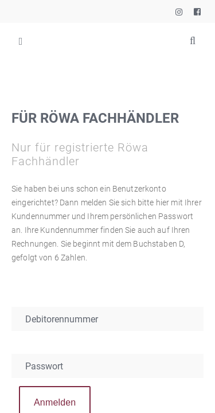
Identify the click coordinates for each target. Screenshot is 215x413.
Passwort (44, 366)
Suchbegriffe (192, 40)
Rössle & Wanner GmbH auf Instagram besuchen (178, 9)
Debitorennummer (61, 319)
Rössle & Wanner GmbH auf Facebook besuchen (197, 9)
